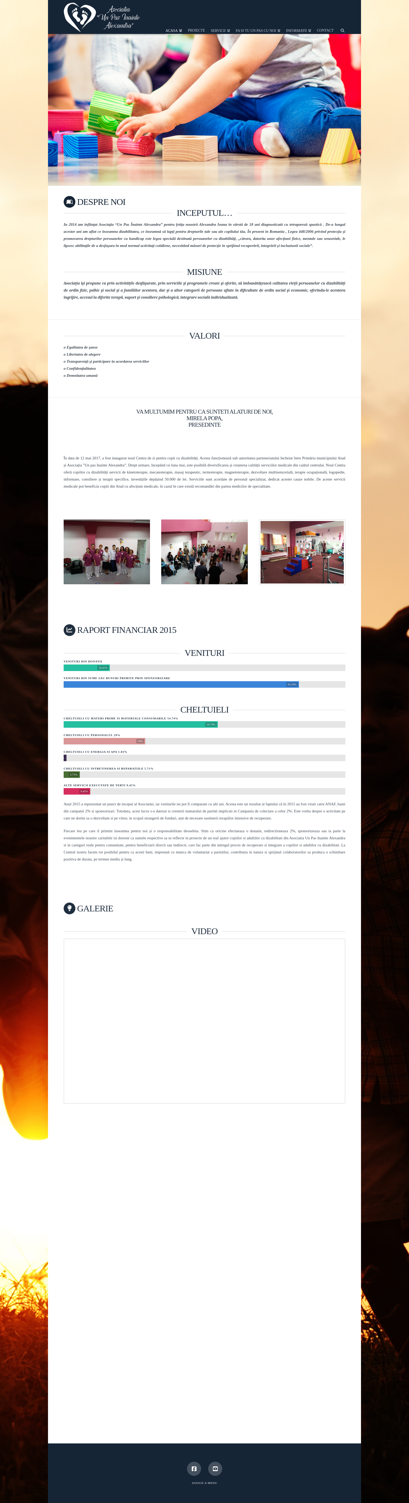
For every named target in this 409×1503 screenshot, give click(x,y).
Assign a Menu (204, 1482)
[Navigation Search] (340, 17)
